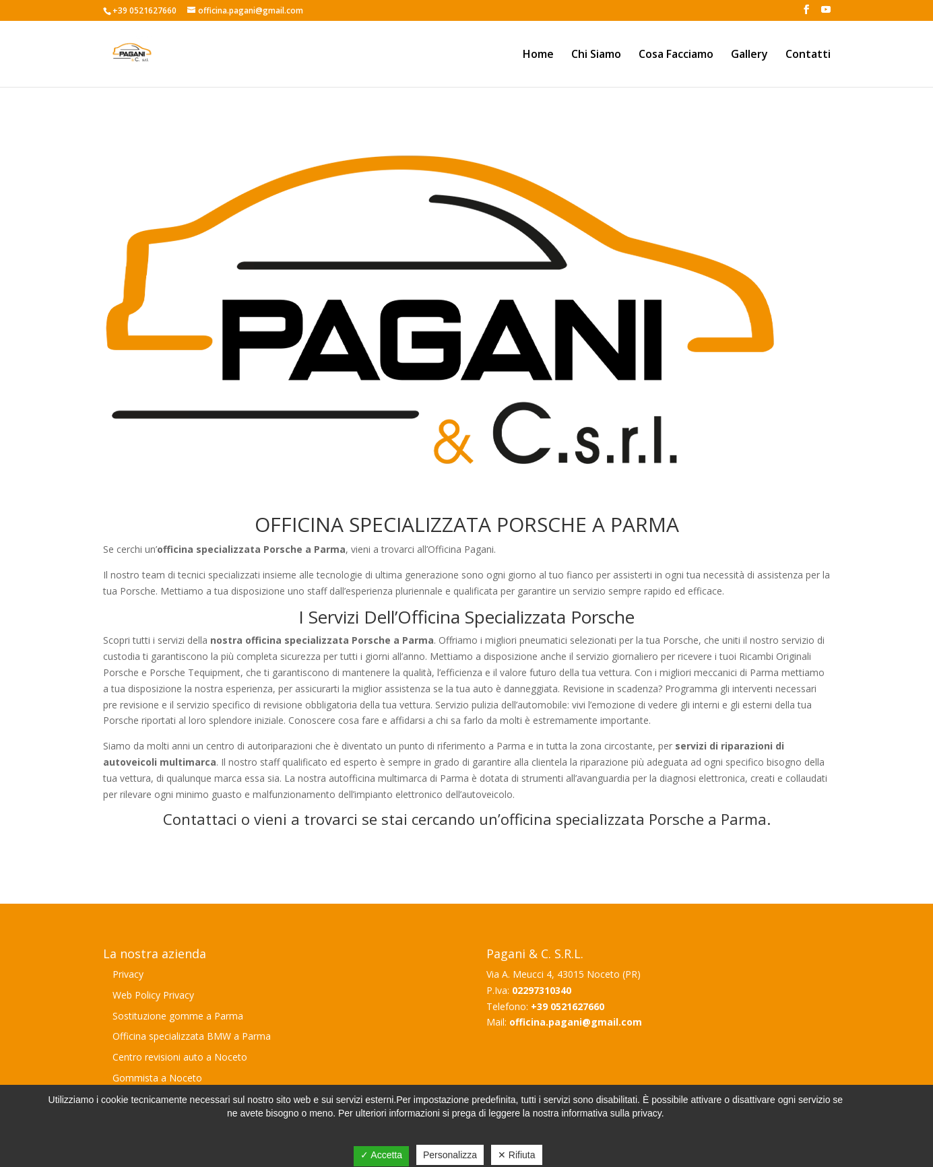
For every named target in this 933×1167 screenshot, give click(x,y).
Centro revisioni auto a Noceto (179, 1057)
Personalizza (450, 1154)
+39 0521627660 (144, 10)
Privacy (127, 974)
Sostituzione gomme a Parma (177, 1015)
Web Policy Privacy (153, 995)
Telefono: (545, 1006)
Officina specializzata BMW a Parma (191, 1036)
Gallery (749, 55)
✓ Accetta (381, 1154)
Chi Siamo (596, 55)
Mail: (564, 1021)
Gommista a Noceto (157, 1077)
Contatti (808, 55)
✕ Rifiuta (517, 1154)
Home (538, 55)
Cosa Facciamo (676, 55)
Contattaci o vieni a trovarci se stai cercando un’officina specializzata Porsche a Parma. (467, 819)
